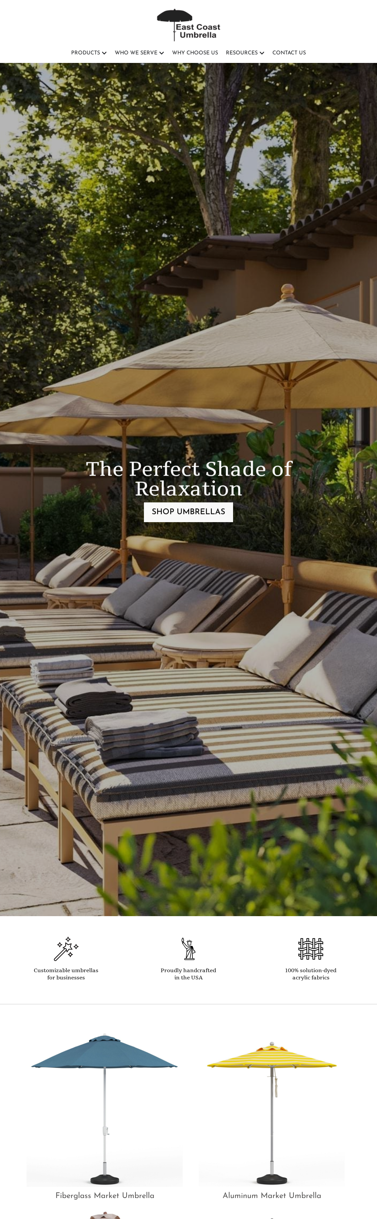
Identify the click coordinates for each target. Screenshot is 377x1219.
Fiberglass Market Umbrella (104, 1196)
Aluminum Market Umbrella (272, 1196)
